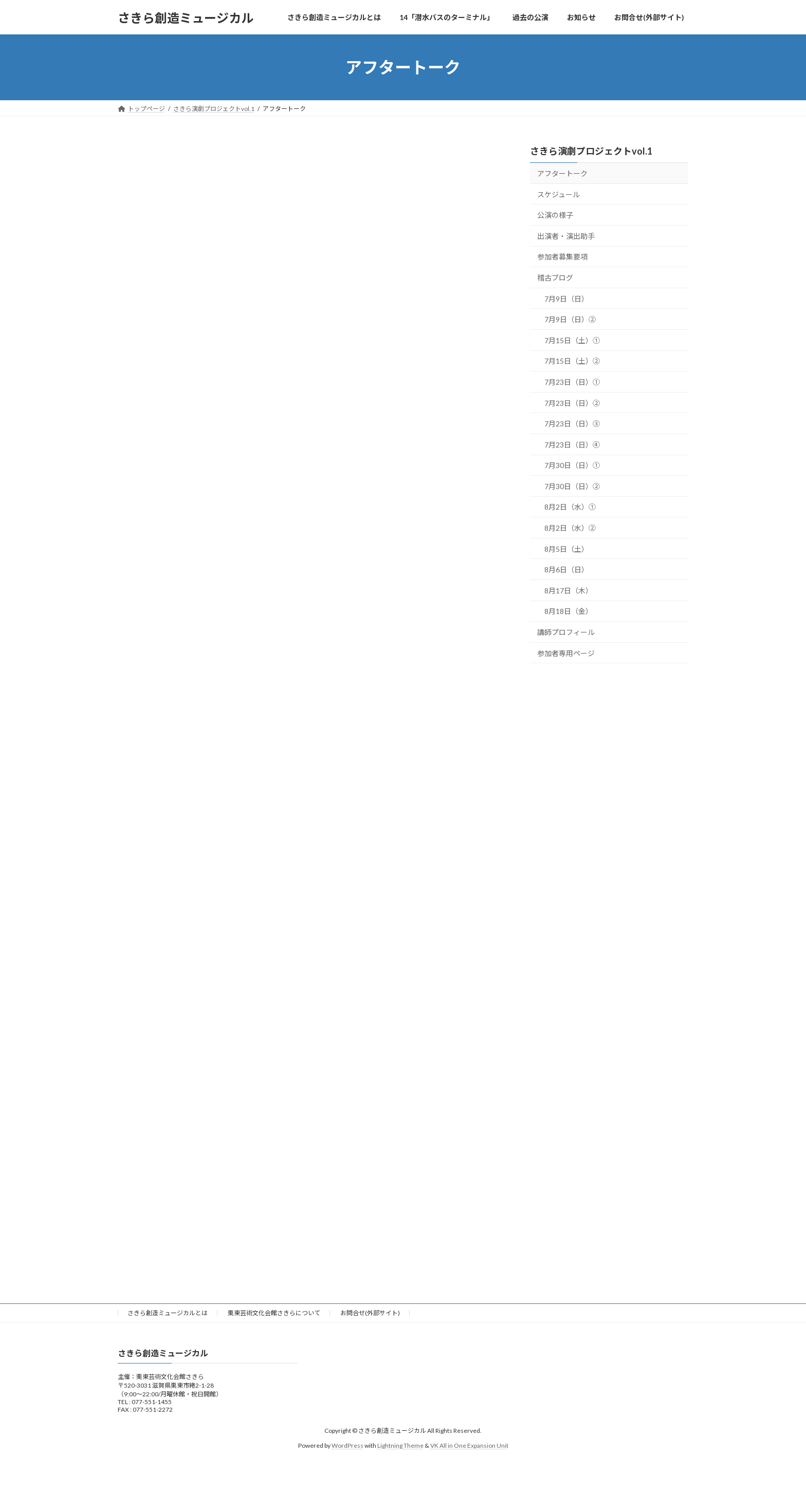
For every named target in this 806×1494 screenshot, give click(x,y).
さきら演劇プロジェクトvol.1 (591, 151)
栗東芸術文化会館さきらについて (274, 1313)
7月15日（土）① (572, 340)
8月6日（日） (566, 569)
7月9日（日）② (570, 319)
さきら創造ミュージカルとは (167, 1313)
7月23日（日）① (572, 382)
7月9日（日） (566, 298)
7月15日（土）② (572, 361)
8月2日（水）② (570, 528)
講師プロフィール (566, 632)
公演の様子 (555, 215)
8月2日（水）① (570, 507)
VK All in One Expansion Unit (469, 1445)
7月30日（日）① (572, 465)
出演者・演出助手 (566, 236)
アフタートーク (562, 173)
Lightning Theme (400, 1445)
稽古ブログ (555, 277)
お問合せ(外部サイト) (370, 1313)
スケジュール (558, 194)
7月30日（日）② (572, 486)
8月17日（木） (568, 590)
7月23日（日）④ (572, 444)
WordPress (347, 1445)
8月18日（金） (568, 611)
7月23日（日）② (572, 403)
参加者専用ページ (566, 653)
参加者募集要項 (562, 257)
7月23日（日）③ (572, 423)
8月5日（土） (566, 549)
